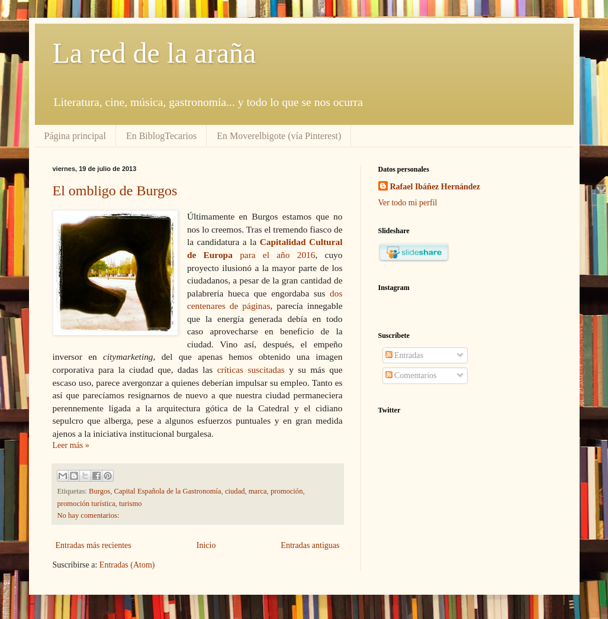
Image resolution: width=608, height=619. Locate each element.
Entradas (404, 355)
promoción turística (86, 503)
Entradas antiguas (310, 545)
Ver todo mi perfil (407, 202)
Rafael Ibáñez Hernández (435, 186)
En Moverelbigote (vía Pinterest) (279, 136)
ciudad (235, 491)
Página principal (75, 136)
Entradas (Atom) (127, 564)
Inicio (206, 545)
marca (258, 491)
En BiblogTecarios (161, 136)
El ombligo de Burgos (115, 190)
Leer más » (71, 445)
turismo (130, 503)
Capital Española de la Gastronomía (167, 491)
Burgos (99, 491)
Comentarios (411, 375)
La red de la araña (154, 53)
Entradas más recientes (93, 545)
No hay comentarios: (88, 515)
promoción (287, 491)
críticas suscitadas (251, 370)
